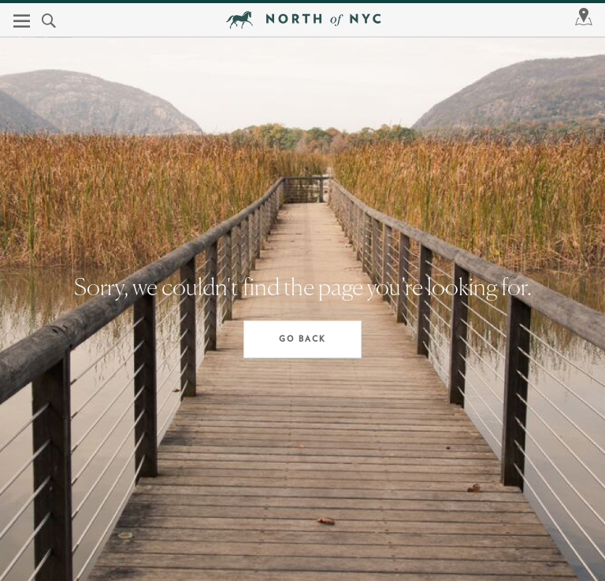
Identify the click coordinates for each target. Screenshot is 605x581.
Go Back (302, 339)
